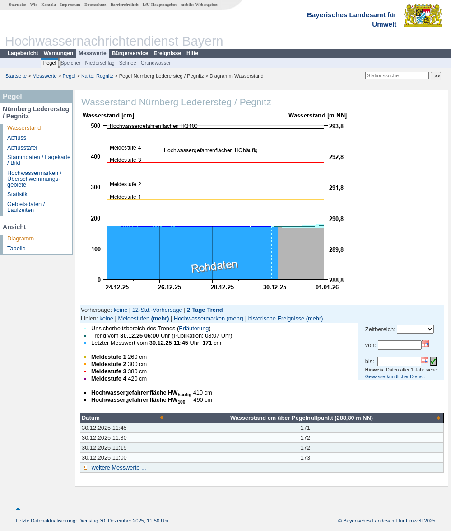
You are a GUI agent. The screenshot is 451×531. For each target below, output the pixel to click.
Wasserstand (24, 127)
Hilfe (192, 53)
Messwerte (92, 53)
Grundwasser (156, 63)
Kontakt (48, 4)
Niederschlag (99, 63)
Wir (33, 4)
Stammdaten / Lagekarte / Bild (38, 160)
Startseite (17, 4)
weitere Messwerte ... (118, 467)
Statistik (17, 194)
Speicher (70, 63)
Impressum (70, 4)
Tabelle (16, 248)
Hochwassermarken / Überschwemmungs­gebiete (34, 178)
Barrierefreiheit (125, 4)
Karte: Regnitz (97, 76)
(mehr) (160, 318)
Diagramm (20, 238)
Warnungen (59, 53)
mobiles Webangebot (199, 4)
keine (121, 309)
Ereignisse (167, 53)
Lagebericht (23, 53)
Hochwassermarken (199, 318)
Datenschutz (95, 4)
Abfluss (16, 137)
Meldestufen (133, 318)
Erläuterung (194, 328)
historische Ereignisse (276, 318)
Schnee (127, 63)
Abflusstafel (22, 147)
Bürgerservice (130, 53)
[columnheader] (123, 418)
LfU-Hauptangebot (160, 4)
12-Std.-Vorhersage (157, 309)
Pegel (49, 63)
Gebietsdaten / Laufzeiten (26, 207)
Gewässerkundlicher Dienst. (395, 376)
